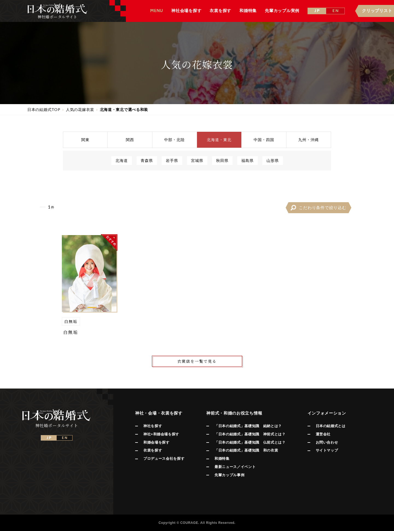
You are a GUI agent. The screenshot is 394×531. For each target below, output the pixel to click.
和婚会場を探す (156, 442)
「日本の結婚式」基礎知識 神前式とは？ (250, 434)
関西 (130, 139)
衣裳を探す (152, 450)
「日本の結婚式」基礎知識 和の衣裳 (246, 450)
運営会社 (323, 434)
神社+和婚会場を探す (161, 434)
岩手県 (172, 160)
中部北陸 (174, 139)
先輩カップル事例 (229, 475)
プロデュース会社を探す (163, 458)
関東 (85, 139)
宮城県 (197, 160)
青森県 (147, 160)
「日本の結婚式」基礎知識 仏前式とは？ (250, 442)
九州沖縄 (308, 139)
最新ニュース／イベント (235, 467)
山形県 (272, 160)
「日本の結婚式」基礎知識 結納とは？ (248, 426)
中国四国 (264, 139)
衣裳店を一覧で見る (197, 361)
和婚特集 (222, 458)
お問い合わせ (327, 442)
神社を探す (152, 426)
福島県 (247, 160)
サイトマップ (327, 450)
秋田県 (222, 160)
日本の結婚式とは (331, 426)
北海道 (121, 160)
